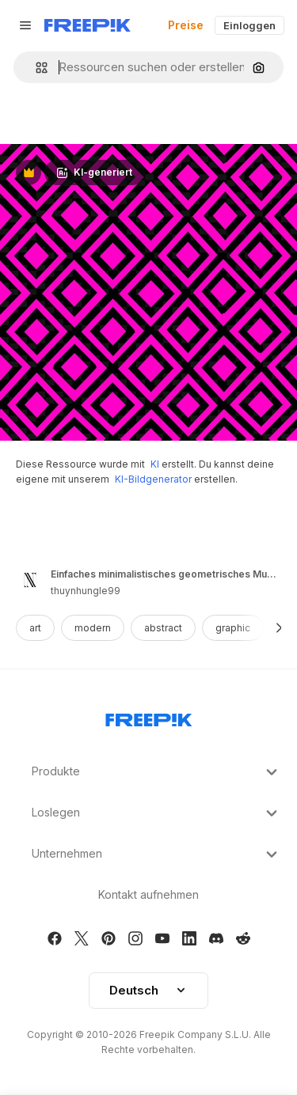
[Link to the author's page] (30, 580)
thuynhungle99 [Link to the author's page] (85, 591)
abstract (163, 628)
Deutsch (148, 990)
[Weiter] (279, 628)
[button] (35, 68)
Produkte (156, 772)
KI (154, 464)
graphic (232, 628)
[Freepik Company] (149, 716)
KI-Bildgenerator (153, 479)
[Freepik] (87, 25)
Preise (186, 25)
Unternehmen (156, 854)
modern (92, 628)
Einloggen (249, 25)
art (35, 628)
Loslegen (156, 813)
